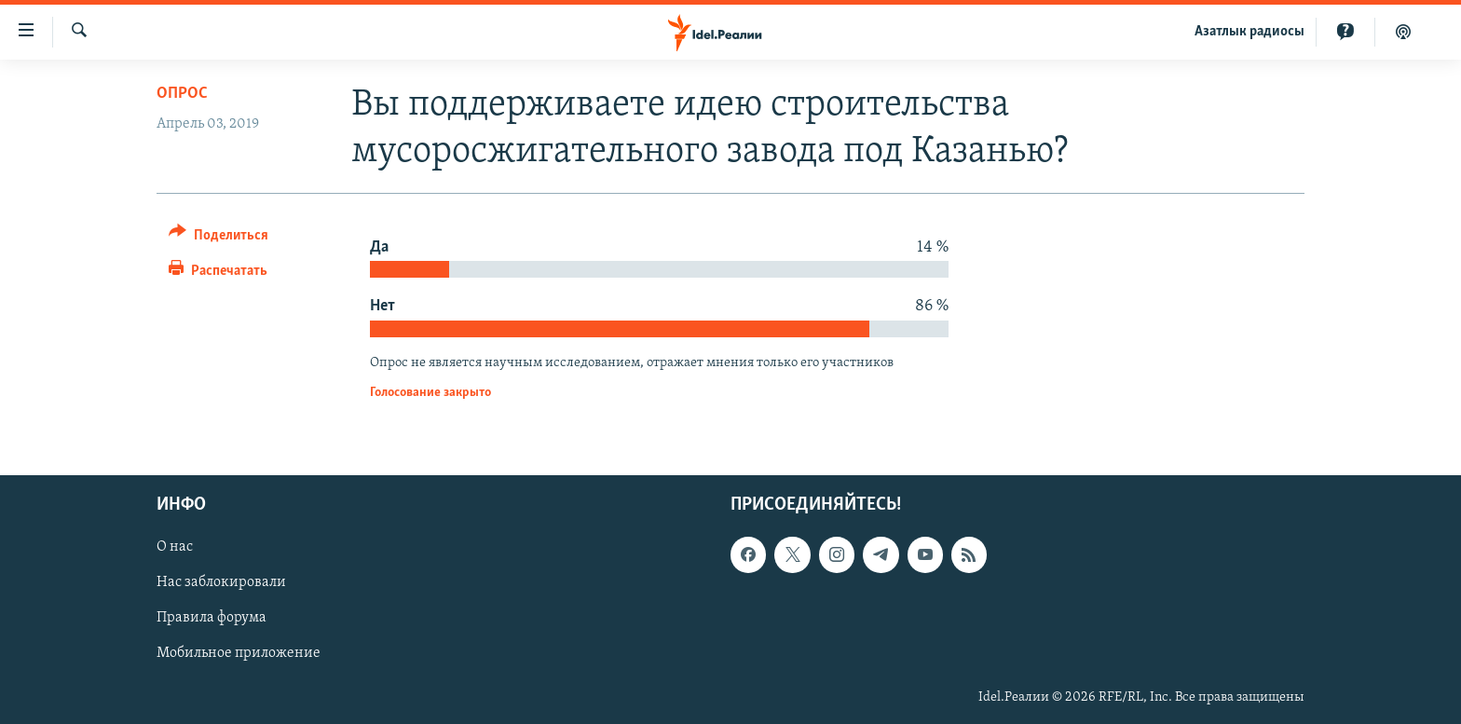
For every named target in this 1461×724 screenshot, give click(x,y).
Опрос (182, 93)
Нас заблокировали (221, 583)
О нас (175, 547)
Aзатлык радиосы (1249, 31)
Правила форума (211, 618)
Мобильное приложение (239, 654)
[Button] (218, 238)
